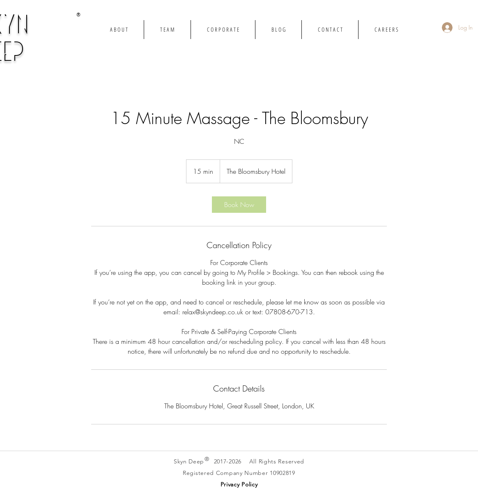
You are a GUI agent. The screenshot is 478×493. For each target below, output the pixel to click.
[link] (239, 204)
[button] (239, 484)
